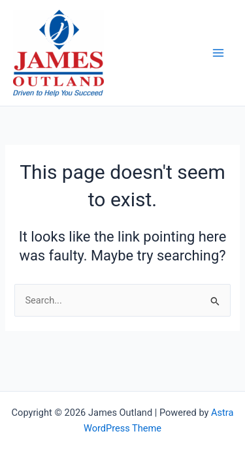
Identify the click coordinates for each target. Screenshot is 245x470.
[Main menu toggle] (218, 53)
